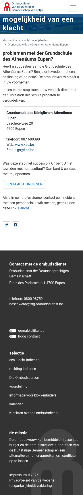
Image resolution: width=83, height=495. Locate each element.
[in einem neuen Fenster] (15, 225)
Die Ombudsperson (24, 378)
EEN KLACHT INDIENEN (24, 184)
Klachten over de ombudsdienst (33, 413)
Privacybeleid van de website (31, 480)
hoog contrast (29, 336)
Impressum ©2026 (24, 475)
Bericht (23, 208)
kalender (16, 404)
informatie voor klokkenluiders (32, 395)
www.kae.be (24, 144)
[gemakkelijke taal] (12, 330)
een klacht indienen (24, 360)
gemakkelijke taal (31, 330)
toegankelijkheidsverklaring (30, 486)
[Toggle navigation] (73, 7)
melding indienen (22, 369)
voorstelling (18, 386)
